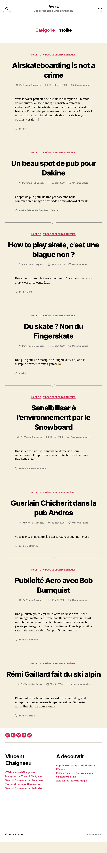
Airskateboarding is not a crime (53, 70)
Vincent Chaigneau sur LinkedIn (23, 799)
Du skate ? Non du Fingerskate (53, 331)
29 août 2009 (58, 265)
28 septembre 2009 (58, 85)
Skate (30, 292)
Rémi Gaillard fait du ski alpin (53, 680)
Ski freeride (32, 210)
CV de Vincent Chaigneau (20, 783)
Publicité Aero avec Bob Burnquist (53, 586)
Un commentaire (84, 85)
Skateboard (32, 641)
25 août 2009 (56, 438)
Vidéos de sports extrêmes (59, 55)
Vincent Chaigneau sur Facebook (24, 791)
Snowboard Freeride (49, 210)
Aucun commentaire (80, 438)
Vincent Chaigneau (31, 85)
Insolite (36, 55)
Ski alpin (31, 726)
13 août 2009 (58, 601)
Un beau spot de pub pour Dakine (53, 168)
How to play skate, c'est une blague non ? (53, 250)
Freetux (53, 6)
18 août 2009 (58, 523)
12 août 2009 (56, 695)
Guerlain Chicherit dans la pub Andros (53, 508)
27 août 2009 (58, 346)
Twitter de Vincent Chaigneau (22, 795)
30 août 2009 (58, 183)
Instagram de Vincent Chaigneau (24, 787)
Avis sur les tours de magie (71, 791)
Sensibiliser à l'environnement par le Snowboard (53, 418)
